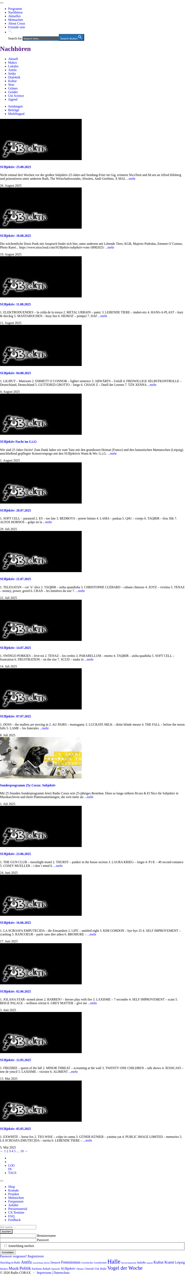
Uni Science (16, 95)
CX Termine (16, 1212)
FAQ (11, 1216)
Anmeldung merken (21, 1246)
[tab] (11, 1167)
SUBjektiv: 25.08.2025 (15, 167)
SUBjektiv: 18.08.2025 (15, 235)
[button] (10, 32)
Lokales (13, 66)
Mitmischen (16, 1197)
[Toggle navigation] (1, 2)
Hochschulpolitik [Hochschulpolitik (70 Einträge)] (128, 1263)
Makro (12, 62)
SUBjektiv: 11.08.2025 (15, 304)
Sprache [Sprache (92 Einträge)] (55, 1268)
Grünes (13, 88)
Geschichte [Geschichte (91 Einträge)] (87, 1262)
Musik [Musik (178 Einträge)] (14, 1268)
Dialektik (14, 77)
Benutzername (46, 1235)
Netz (11, 84)
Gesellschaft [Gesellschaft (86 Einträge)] (100, 1262)
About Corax (16, 23)
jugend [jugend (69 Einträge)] (150, 1263)
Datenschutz (61, 1272)
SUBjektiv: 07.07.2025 (15, 716)
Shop (11, 1186)
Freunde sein (16, 27)
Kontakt (13, 1190)
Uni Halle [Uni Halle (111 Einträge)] (100, 1268)
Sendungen (15, 106)
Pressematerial (17, 1209)
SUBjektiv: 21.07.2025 (15, 579)
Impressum (44, 1272)
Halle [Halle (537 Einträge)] (113, 1261)
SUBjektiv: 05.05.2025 (15, 1128)
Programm (15, 8)
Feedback (14, 1220)
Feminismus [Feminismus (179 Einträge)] (70, 1262)
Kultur (12, 81)
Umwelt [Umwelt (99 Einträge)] (89, 1268)
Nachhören (15, 12)
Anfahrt (13, 1205)
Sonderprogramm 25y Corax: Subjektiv (28, 785)
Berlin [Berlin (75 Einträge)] (47, 1262)
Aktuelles (14, 16)
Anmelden (8, 1252)
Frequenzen (15, 1201)
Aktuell (13, 59)
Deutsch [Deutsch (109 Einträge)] (55, 1262)
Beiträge (13, 110)
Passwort (43, 1240)
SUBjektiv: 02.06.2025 (15, 991)
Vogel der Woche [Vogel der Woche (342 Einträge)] (125, 1268)
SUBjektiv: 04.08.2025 (15, 373)
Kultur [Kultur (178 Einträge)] (159, 1262)
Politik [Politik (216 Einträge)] (25, 1268)
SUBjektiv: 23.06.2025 (15, 854)
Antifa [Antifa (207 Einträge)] (26, 1262)
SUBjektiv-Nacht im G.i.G (18, 441)
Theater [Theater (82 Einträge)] (80, 1268)
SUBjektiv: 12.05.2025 (15, 1060)
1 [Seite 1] (5, 1151)
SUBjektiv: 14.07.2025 (15, 647)
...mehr (131, 178)
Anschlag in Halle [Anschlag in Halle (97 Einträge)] (10, 1262)
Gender (13, 92)
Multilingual (16, 113)
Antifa (12, 70)
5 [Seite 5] (15, 1151)
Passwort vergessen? (13, 1256)
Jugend (12, 99)
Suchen (6, 1231)
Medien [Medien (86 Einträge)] (4, 1268)
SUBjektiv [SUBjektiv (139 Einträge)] (68, 1268)
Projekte (13, 1194)
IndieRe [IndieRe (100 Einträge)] (141, 1262)
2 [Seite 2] (7, 1151)
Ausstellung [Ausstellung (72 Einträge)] (37, 1262)
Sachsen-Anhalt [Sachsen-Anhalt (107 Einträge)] (41, 1268)
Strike (12, 73)
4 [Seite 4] (12, 1151)
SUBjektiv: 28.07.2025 (15, 510)
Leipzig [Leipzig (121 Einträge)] (180, 1262)
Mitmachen (15, 19)
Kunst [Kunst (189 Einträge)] (169, 1262)
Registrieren (36, 1256)
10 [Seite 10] (22, 1151)
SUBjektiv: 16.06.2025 (15, 922)
